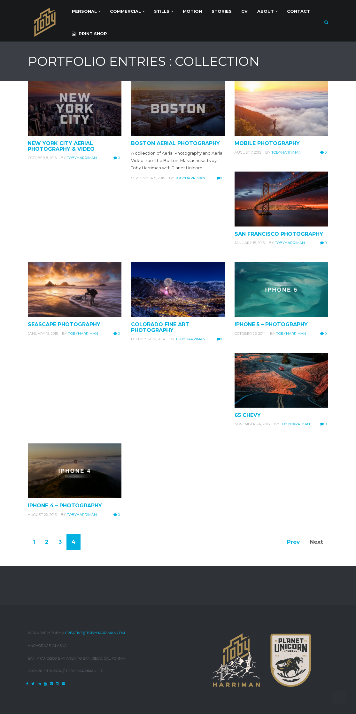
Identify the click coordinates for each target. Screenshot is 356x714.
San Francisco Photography (279, 234)
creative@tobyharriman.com (95, 633)
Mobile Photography (267, 143)
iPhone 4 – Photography (65, 506)
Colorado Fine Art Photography (160, 327)
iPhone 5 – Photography (271, 324)
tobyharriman (82, 158)
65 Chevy (248, 415)
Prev (293, 542)
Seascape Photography (64, 324)
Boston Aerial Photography (175, 143)
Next (316, 542)
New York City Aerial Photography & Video (61, 146)
